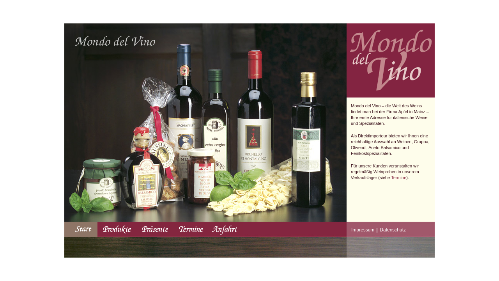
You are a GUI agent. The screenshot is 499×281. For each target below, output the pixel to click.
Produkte (117, 229)
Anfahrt (225, 229)
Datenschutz (393, 230)
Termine (398, 177)
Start (80, 229)
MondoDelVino (115, 41)
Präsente (155, 229)
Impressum (362, 230)
